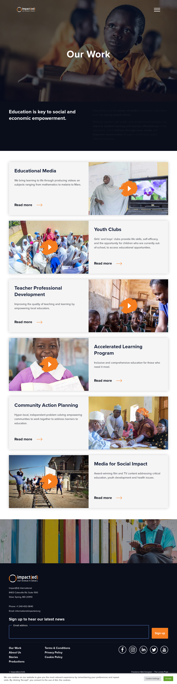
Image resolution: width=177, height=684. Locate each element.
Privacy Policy (53, 652)
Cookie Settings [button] (152, 678)
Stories (13, 657)
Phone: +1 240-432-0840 (21, 606)
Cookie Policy (53, 657)
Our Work (15, 648)
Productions (17, 661)
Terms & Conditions (57, 648)
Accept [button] (168, 678)
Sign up (160, 633)
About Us (15, 652)
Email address (20, 625)
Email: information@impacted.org (24, 611)
